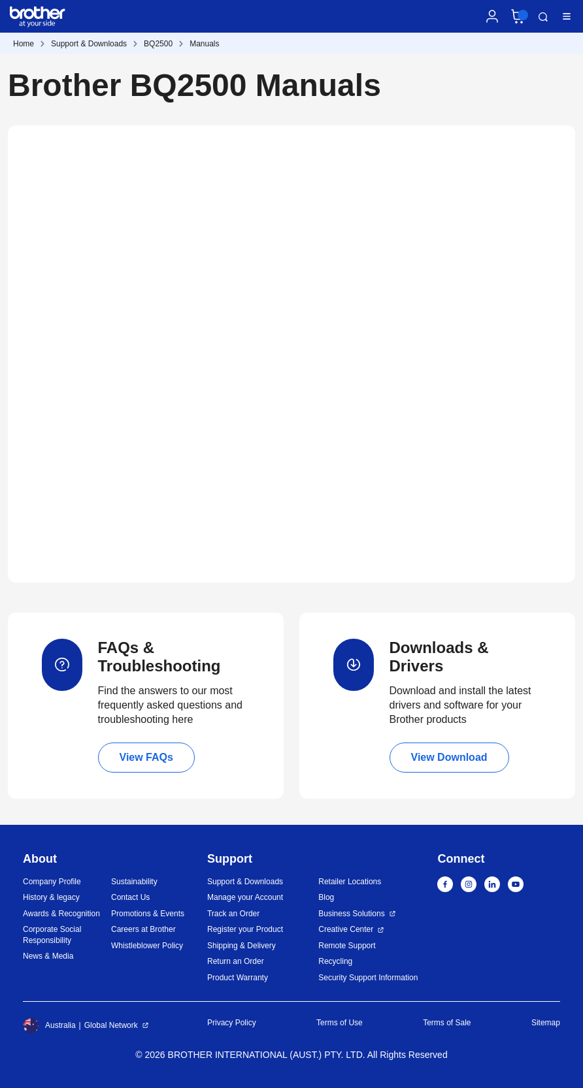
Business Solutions (351, 913)
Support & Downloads (89, 43)
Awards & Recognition (61, 913)
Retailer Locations (349, 881)
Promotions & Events (147, 913)
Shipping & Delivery (241, 945)
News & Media (48, 956)
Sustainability (134, 881)
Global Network (111, 1025)
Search (543, 17)
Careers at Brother (143, 929)
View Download (449, 757)
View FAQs (146, 757)
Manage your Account (245, 897)
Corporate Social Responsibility (52, 935)
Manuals (204, 43)
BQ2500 (158, 43)
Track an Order (233, 913)
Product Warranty (237, 977)
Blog (326, 897)
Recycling (335, 961)
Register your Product (245, 929)
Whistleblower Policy (147, 945)
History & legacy (51, 897)
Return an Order (235, 961)
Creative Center (345, 929)
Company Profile (52, 881)
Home (23, 43)
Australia (49, 1025)
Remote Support (346, 945)
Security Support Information (368, 977)
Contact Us (130, 897)
